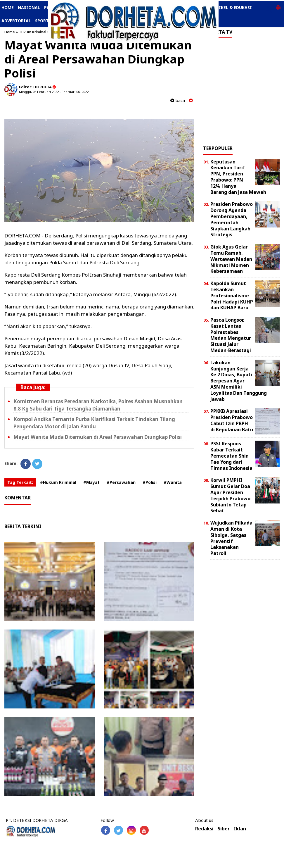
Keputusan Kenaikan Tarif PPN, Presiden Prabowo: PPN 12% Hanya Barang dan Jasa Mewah (238, 176)
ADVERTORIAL (16, 20)
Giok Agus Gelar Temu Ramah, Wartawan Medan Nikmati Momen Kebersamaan (231, 259)
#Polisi (150, 482)
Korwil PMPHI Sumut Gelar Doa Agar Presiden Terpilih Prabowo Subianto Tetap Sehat (230, 495)
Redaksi (204, 829)
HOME (7, 7)
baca (177, 100)
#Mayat (91, 482)
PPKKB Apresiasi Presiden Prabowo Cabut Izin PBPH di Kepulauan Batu (231, 420)
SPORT (42, 20)
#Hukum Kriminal (58, 482)
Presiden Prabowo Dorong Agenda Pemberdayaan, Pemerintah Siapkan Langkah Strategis (231, 219)
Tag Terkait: (20, 482)
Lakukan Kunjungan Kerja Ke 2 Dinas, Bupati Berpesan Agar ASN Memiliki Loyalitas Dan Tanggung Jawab (238, 380)
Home (9, 32)
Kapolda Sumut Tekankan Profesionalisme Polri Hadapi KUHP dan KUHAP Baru (231, 295)
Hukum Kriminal (32, 32)
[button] (278, 5)
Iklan (240, 829)
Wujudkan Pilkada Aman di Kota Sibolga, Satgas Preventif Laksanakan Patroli (231, 538)
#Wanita (173, 482)
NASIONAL (29, 7)
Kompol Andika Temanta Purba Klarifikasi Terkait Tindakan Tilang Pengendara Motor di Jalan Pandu (94, 423)
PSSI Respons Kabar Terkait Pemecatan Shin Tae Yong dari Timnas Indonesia (231, 455)
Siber (224, 829)
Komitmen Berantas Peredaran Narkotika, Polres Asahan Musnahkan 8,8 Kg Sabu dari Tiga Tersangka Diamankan (98, 405)
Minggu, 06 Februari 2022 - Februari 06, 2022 (54, 91)
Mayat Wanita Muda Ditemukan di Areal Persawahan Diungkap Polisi (97, 437)
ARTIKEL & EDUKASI (231, 7)
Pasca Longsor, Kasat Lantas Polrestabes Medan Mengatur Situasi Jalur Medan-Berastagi (230, 335)
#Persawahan (121, 482)
